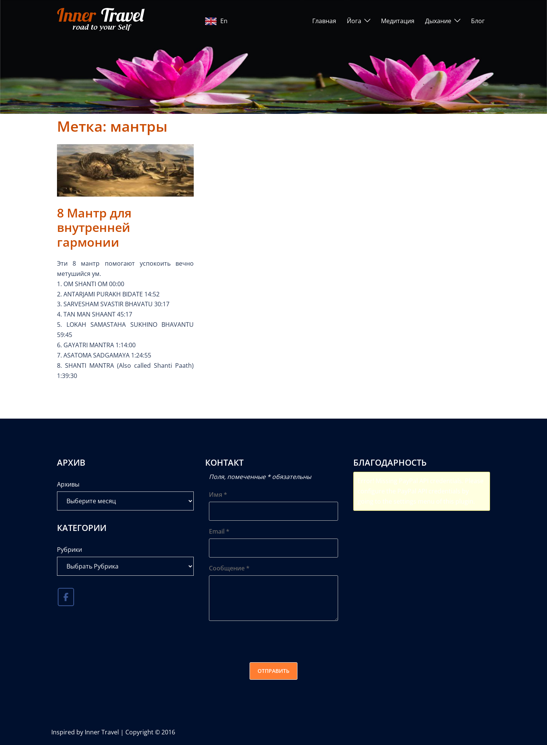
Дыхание (438, 21)
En (216, 21)
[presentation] (266, 641)
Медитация (397, 21)
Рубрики (69, 549)
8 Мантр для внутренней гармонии (94, 227)
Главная (324, 21)
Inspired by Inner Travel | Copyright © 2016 (113, 732)
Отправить (273, 670)
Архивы (68, 484)
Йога (354, 21)
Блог (478, 21)
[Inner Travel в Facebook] (66, 597)
